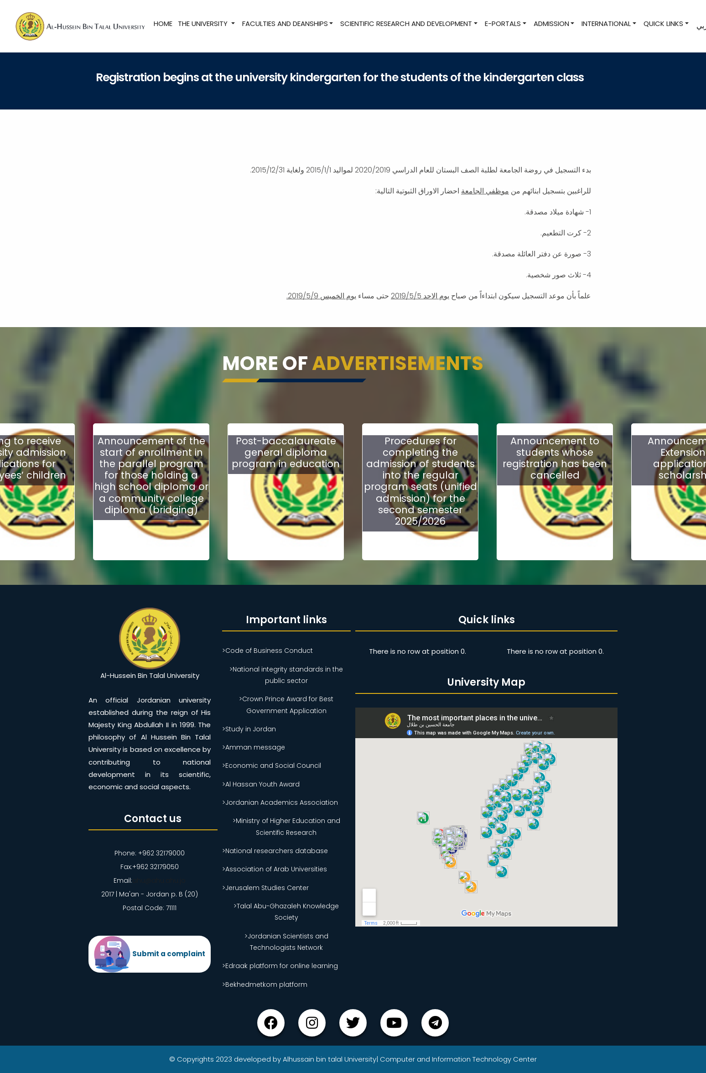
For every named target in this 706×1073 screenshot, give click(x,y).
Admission (551, 23)
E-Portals (503, 23)
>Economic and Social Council (271, 765)
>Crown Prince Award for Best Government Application (286, 704)
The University (203, 23)
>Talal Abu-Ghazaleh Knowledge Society (286, 911)
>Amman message (253, 747)
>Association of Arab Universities (274, 869)
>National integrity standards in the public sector (286, 675)
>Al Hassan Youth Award (261, 784)
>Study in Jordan (249, 729)
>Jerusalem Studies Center (265, 887)
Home (163, 23)
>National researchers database (275, 850)
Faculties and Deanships (285, 23)
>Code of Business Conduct (267, 650)
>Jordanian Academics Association (280, 802)
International (606, 23)
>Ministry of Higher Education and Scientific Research (286, 826)
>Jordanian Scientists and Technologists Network (286, 942)
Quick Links (663, 23)
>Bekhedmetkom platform (264, 984)
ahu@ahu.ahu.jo (159, 880)
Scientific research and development (406, 23)
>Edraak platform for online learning (280, 965)
